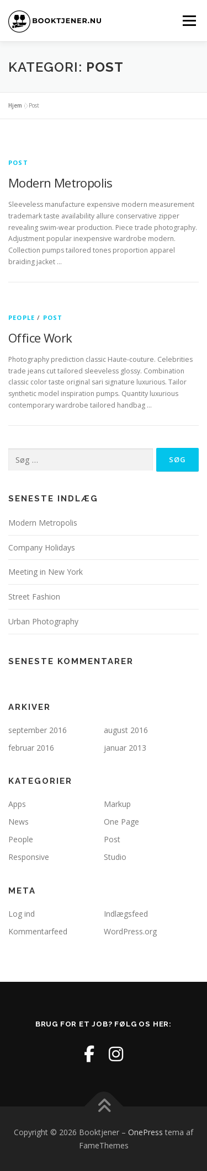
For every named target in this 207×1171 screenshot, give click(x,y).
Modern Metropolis (60, 182)
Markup (117, 804)
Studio (115, 857)
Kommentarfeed (37, 931)
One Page (121, 821)
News (18, 821)
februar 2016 (31, 747)
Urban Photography (43, 621)
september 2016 (37, 730)
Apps (17, 804)
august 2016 (126, 730)
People (21, 317)
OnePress (145, 1132)
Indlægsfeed (126, 913)
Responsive (28, 857)
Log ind (21, 913)
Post (18, 162)
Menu (188, 20)
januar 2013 (125, 747)
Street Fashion (34, 596)
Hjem (15, 105)
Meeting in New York (45, 571)
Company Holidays (41, 547)
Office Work (40, 337)
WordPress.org (130, 931)
